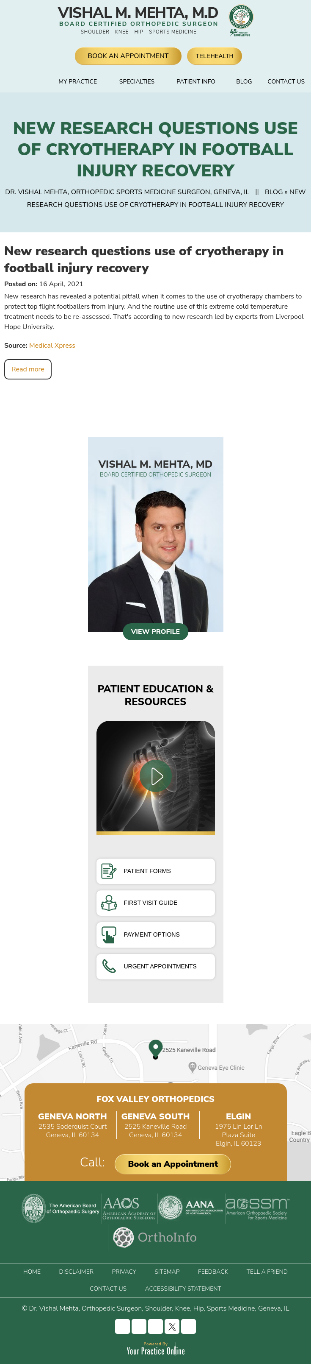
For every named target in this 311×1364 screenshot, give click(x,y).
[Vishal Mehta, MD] (139, 20)
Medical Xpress (52, 345)
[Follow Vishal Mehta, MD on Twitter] (172, 1326)
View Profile (155, 631)
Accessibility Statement (183, 1289)
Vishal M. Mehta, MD (155, 468)
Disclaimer (76, 1272)
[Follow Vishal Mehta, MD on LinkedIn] (155, 1326)
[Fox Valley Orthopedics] (240, 20)
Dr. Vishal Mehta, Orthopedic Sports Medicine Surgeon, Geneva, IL (127, 192)
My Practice (77, 82)
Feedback (213, 1272)
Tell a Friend (267, 1272)
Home (36, 81)
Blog (244, 82)
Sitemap (167, 1272)
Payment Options (140, 934)
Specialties (136, 82)
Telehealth (214, 56)
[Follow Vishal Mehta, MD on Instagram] (139, 1326)
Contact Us (286, 82)
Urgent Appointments (149, 966)
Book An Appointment (128, 56)
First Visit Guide (139, 902)
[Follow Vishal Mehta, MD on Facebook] (122, 1326)
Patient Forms (136, 870)
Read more (27, 369)
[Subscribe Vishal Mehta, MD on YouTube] (188, 1326)
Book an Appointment (173, 1164)
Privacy (124, 1272)
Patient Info (195, 82)
